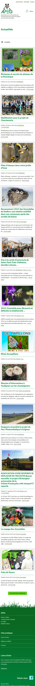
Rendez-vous (20, 316)
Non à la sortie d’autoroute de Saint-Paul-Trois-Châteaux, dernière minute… (15, 262)
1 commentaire (5, 127)
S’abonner (4, 668)
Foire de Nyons (8, 572)
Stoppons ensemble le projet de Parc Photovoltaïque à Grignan (15, 428)
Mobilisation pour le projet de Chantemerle (14, 119)
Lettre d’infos (19, 2)
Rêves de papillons (9, 354)
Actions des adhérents (25, 391)
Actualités (26, 2)
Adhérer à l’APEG (6, 641)
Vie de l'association (22, 222)
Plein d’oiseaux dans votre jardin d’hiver (16, 166)
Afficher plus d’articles (17, 593)
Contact (32, 2)
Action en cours (27, 270)
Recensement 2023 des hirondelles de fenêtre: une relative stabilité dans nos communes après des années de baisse (17, 213)
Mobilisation (20, 82)
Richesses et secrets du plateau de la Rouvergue (17, 75)
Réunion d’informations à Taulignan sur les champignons (15, 384)
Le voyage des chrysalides (13, 529)
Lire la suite (30, 89)
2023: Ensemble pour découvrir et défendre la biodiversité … (17, 309)
